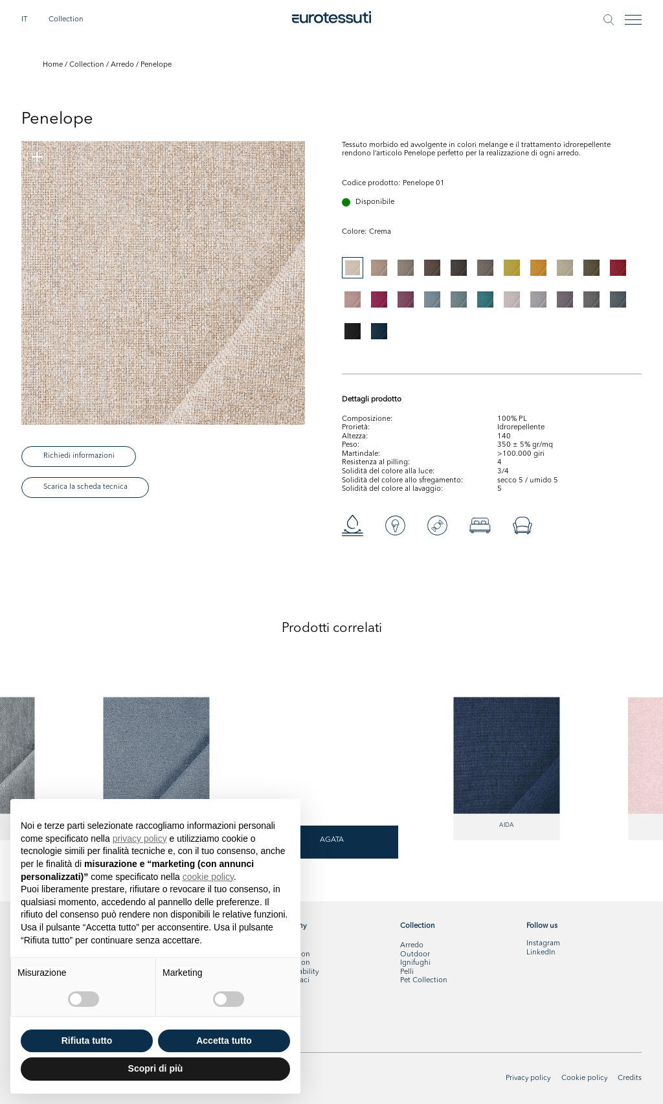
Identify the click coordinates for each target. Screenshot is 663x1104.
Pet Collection (423, 980)
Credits (630, 1078)
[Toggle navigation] (633, 19)
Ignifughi (415, 963)
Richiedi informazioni (79, 456)
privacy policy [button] (140, 838)
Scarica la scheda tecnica (85, 487)
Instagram (543, 943)
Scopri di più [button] (155, 1068)
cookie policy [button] (208, 877)
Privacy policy (528, 1078)
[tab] (352, 267)
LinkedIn (541, 952)
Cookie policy (584, 1078)
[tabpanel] (163, 283)
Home (53, 65)
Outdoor (415, 954)
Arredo (122, 65)
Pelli (407, 972)
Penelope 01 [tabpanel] (424, 183)
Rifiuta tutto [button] (87, 1040)
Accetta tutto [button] (224, 1040)
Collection (66, 19)
